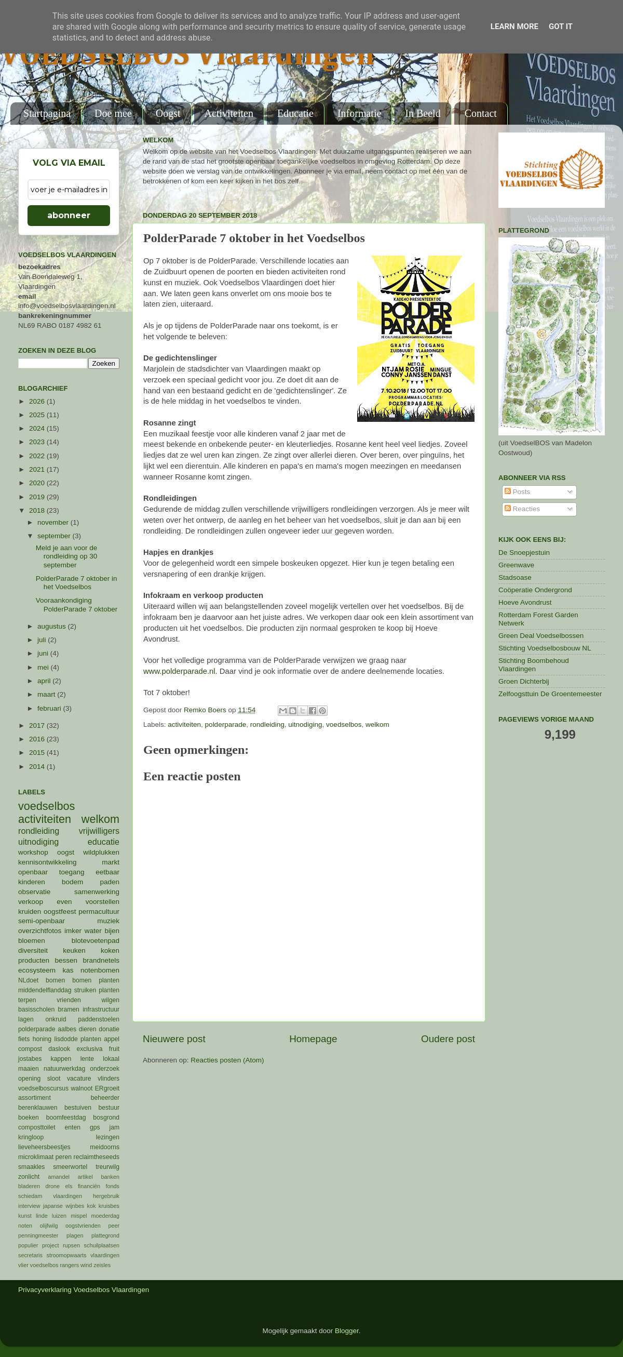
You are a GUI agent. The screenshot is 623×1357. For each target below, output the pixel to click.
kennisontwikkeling (47, 862)
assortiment (34, 1097)
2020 (38, 483)
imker (73, 931)
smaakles (31, 1166)
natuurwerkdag (64, 1068)
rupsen (71, 1245)
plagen (74, 1235)
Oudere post (448, 1038)
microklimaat (35, 1157)
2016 (38, 739)
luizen (59, 1216)
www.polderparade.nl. (180, 671)
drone (53, 1186)
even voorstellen (88, 902)
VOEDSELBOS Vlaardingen (187, 55)
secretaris (30, 1255)
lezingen (107, 1137)
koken (110, 950)
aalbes (67, 1029)
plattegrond (105, 1235)
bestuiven (77, 1107)
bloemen (31, 940)
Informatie (359, 113)
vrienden (69, 1000)
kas (67, 970)
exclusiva (89, 1049)
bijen (111, 931)
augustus (52, 626)
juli (42, 640)
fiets (24, 1039)
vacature (79, 1078)
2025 (38, 415)
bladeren (29, 1186)
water (93, 931)
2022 (38, 456)
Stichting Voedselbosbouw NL (544, 648)
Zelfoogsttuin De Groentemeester (550, 694)
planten (90, 1039)
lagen (26, 1019)
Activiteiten (229, 113)
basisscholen (36, 1009)
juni (43, 653)
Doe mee (113, 113)
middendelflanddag (45, 990)
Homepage (313, 1038)
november (54, 522)
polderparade (226, 724)
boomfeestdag (66, 1117)
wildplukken (101, 852)
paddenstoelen (98, 1019)
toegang (72, 872)
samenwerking (96, 892)
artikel (85, 1177)
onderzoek (104, 1068)
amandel (58, 1177)
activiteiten (184, 724)
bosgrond (106, 1117)
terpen (27, 1000)
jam (114, 1127)
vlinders (108, 1078)
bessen (66, 960)
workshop (33, 852)
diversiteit (33, 950)
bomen (55, 980)
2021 (38, 469)
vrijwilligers (99, 830)
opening (29, 1078)
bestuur (109, 1107)
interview (29, 1206)
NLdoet (28, 980)
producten (33, 960)
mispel (79, 1216)
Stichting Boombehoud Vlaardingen (533, 665)
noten (25, 1225)
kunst (25, 1216)
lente (87, 1058)
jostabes (30, 1058)
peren (64, 1157)
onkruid (56, 1019)
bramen (68, 1009)
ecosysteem (37, 970)
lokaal (111, 1058)
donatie (109, 1029)
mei (44, 667)
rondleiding (267, 724)
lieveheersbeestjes (44, 1147)
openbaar (33, 872)
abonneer (68, 215)
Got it (561, 26)
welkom (377, 724)
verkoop (30, 902)
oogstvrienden (83, 1225)
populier (28, 1245)
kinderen (31, 882)
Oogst (168, 113)
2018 (38, 510)
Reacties (522, 509)
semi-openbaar (41, 921)
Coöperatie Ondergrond (535, 590)
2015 (38, 752)
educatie (103, 841)
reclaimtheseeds (96, 1157)
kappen (61, 1058)
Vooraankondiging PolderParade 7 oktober (77, 604)
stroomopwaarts (67, 1255)
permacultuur (98, 911)
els (69, 1186)
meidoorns (104, 1147)
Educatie (295, 113)
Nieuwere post (174, 1038)
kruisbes (109, 1206)
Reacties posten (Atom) (227, 1060)
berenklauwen (38, 1107)
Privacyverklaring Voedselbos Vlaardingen (83, 1290)
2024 (38, 428)
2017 (38, 725)
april (44, 681)
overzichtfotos (39, 931)
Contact (481, 113)
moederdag (105, 1216)
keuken (74, 950)
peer (113, 1225)
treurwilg (107, 1166)
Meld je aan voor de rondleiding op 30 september (67, 556)
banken (110, 1177)
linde (42, 1216)
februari (50, 708)
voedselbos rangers (54, 1265)
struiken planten (96, 990)
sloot (54, 1078)
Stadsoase (515, 577)
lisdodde (66, 1039)
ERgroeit (107, 1088)
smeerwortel (70, 1166)
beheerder (105, 1097)
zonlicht (28, 1176)
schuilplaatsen (101, 1245)
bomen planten (95, 980)
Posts (518, 492)
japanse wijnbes (63, 1206)
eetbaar (107, 872)
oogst (65, 852)
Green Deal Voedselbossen (541, 636)
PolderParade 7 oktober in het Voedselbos (76, 583)
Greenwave (516, 565)
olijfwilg (49, 1225)
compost (30, 1049)
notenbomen (99, 970)
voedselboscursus (43, 1088)
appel (111, 1039)
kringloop (31, 1137)
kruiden (29, 911)
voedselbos (343, 724)
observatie (34, 892)
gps (95, 1127)
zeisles (102, 1265)
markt (110, 862)
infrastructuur (101, 1009)
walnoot (82, 1088)
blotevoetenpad (95, 940)
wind (86, 1265)
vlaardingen (104, 1255)
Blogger (347, 1331)
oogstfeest (60, 911)
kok (91, 1206)
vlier (23, 1265)
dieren (88, 1029)
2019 (38, 497)
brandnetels (101, 960)
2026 (38, 401)
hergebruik (106, 1196)
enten (72, 1127)
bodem (72, 882)
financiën (89, 1186)
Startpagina (47, 113)
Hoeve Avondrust (525, 602)
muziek (108, 921)
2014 (38, 766)
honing (42, 1039)
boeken (28, 1117)
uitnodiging (305, 724)
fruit (114, 1049)
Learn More (514, 26)
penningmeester (38, 1235)
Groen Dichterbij (523, 681)
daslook (59, 1049)
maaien (28, 1068)
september (55, 536)
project (50, 1245)
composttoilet (37, 1127)
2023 (38, 442)
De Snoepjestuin (524, 552)
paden (109, 882)
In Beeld (422, 113)
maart (47, 694)
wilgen (110, 1000)
